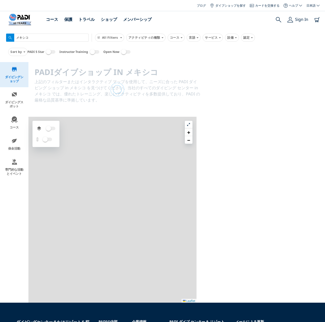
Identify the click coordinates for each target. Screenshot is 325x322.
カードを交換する (265, 5)
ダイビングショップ (14, 74)
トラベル (86, 19)
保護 (68, 19)
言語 (193, 37)
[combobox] (47, 38)
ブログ (201, 5)
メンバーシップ (137, 19)
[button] (317, 77)
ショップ (109, 19)
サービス (213, 37)
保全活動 (14, 144)
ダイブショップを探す (228, 5)
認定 (248, 37)
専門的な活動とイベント (14, 167)
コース (52, 19)
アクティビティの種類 (145, 37)
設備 (232, 37)
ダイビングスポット (14, 99)
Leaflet (317, 317)
